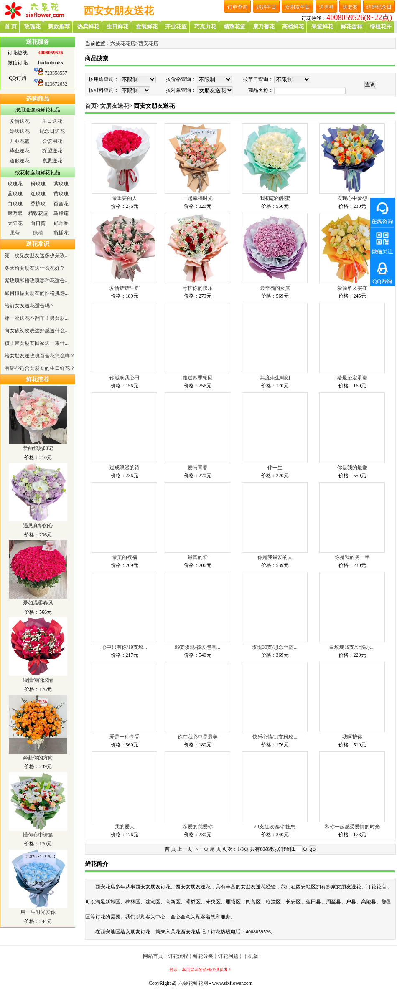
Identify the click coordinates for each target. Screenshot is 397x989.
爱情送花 (20, 121)
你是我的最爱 (352, 467)
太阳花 (15, 223)
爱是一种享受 (124, 737)
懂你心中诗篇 (38, 835)
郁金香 (61, 223)
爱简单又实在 (352, 288)
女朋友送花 (114, 106)
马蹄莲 (61, 213)
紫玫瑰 (61, 184)
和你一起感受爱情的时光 (352, 827)
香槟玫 (38, 204)
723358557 (56, 73)
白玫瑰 (15, 204)
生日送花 (52, 121)
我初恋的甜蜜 (275, 198)
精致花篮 (38, 213)
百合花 (61, 204)
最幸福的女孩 (275, 288)
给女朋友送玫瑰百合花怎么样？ (40, 356)
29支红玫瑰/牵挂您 (274, 827)
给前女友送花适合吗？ (30, 306)
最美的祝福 (124, 557)
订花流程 (178, 956)
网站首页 (153, 956)
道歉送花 (20, 161)
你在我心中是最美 (198, 737)
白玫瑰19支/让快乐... (351, 647)
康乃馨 (15, 213)
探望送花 (52, 151)
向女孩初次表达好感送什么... (37, 331)
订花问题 (228, 956)
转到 (286, 849)
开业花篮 (20, 141)
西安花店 (148, 43)
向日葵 (38, 223)
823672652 (56, 84)
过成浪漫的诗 (124, 467)
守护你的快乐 (198, 288)
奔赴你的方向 (38, 758)
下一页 (201, 849)
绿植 (38, 233)
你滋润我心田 (124, 378)
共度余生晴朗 (275, 378)
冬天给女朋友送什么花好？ (35, 268)
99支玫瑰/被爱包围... (197, 647)
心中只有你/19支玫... (124, 647)
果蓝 (15, 233)
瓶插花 (61, 233)
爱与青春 (198, 467)
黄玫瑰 (61, 194)
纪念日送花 (52, 131)
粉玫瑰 (38, 184)
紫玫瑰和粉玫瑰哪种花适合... (37, 280)
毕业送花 (20, 151)
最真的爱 (198, 557)
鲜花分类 (203, 956)
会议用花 (52, 141)
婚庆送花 (20, 131)
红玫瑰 (38, 194)
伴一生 (274, 467)
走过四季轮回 (198, 378)
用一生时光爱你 (38, 912)
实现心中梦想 (352, 198)
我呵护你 (352, 737)
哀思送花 (52, 161)
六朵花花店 (122, 43)
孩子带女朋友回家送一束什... (37, 343)
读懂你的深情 (38, 680)
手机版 (250, 956)
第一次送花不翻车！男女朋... (37, 318)
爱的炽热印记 (38, 448)
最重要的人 (124, 198)
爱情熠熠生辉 (124, 288)
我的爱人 (125, 827)
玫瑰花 (15, 184)
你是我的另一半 (352, 557)
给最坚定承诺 (352, 378)
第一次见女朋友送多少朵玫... (37, 255)
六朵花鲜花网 (193, 983)
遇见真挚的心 (38, 526)
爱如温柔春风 (38, 603)
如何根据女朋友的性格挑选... (37, 293)
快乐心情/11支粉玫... (275, 737)
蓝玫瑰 (15, 194)
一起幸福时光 (198, 198)
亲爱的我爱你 (198, 827)
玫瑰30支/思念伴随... (274, 647)
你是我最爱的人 (275, 557)
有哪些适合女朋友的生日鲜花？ (40, 368)
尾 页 (215, 849)
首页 (91, 106)
